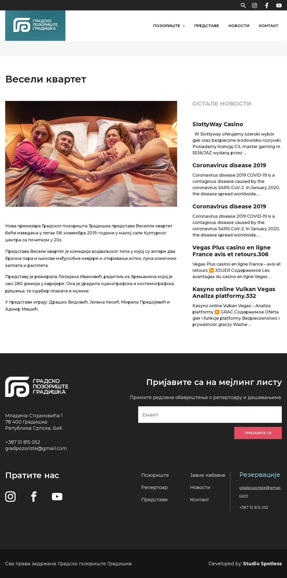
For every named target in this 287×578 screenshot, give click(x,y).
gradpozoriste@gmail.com (36, 448)
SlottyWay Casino (217, 124)
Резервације (260, 474)
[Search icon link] (243, 5)
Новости (244, 25)
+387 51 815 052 (22, 442)
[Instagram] (254, 5)
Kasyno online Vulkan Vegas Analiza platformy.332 (233, 292)
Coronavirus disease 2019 (229, 165)
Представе (213, 25)
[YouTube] (279, 5)
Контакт (272, 25)
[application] (191, 25)
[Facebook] (267, 5)
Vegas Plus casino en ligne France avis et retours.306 (231, 251)
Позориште (177, 25)
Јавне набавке (207, 475)
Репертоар (154, 487)
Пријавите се (258, 433)
